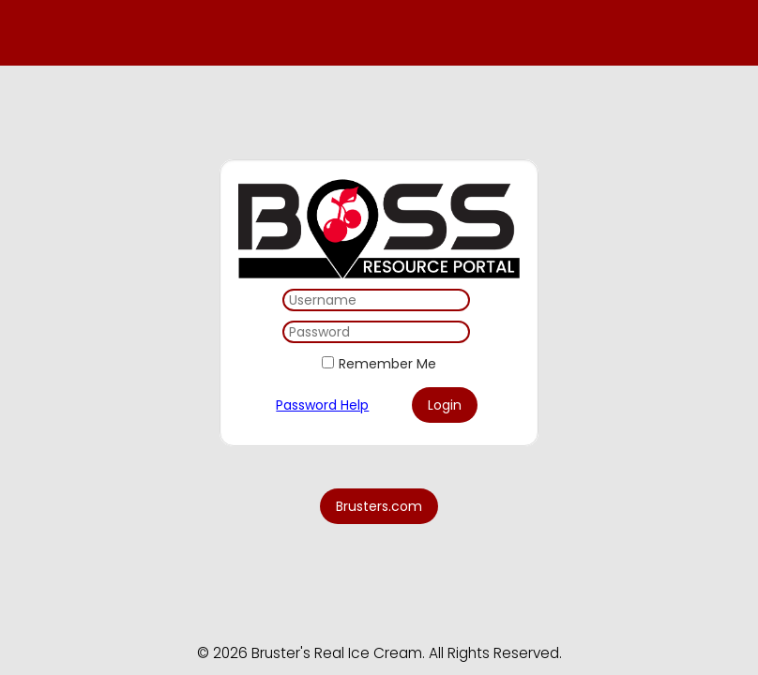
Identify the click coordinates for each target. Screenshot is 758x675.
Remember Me (387, 363)
